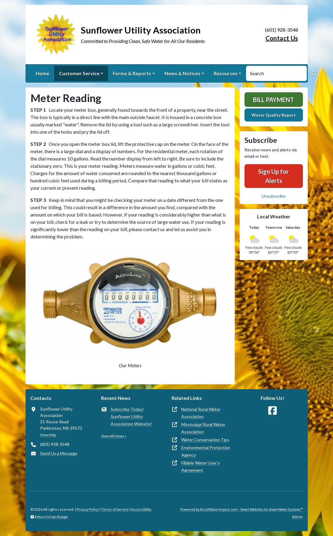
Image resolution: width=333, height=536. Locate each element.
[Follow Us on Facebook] (272, 411)
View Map (48, 434)
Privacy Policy (88, 509)
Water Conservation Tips (205, 439)
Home (42, 73)
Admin (297, 516)
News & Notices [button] (182, 73)
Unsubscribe (274, 196)
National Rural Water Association (200, 413)
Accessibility (141, 509)
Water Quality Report (273, 115)
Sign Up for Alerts (273, 176)
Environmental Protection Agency (205, 451)
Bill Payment (273, 99)
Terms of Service (115, 509)
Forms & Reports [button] (132, 73)
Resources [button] (226, 73)
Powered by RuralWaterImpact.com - (241, 509)
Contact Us (281, 38)
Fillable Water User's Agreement (200, 466)
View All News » (114, 436)
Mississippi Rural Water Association (203, 428)
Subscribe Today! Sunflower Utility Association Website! (131, 416)
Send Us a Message (58, 453)
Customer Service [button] (79, 73)
